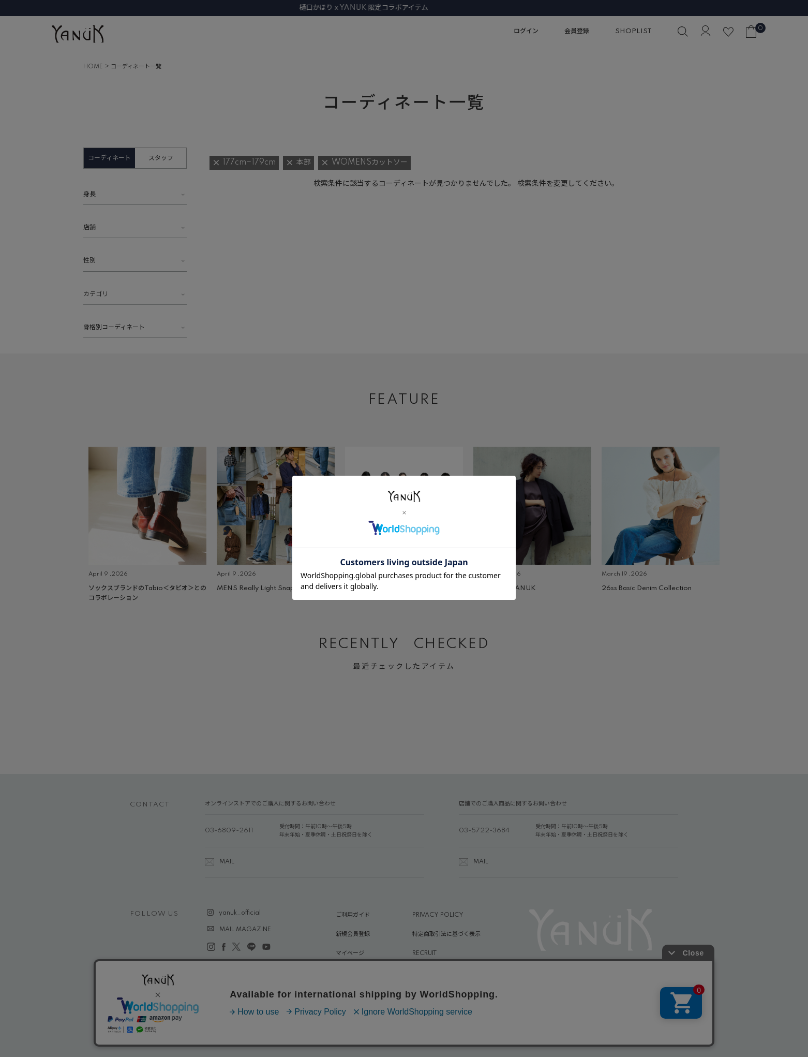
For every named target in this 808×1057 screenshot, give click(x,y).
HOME (93, 67)
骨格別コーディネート (114, 327)
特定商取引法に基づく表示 (446, 934)
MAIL (226, 862)
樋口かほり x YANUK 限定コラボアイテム (404, 7)
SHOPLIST (633, 31)
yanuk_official (240, 913)
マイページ (350, 953)
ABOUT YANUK (358, 973)
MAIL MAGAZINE (245, 930)
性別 (89, 260)
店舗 (89, 227)
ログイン (526, 31)
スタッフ (160, 158)
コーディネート (109, 158)
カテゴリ (95, 294)
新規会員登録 (353, 934)
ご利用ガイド (353, 915)
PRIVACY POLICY (437, 915)
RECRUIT (424, 953)
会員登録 (576, 31)
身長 (89, 194)
